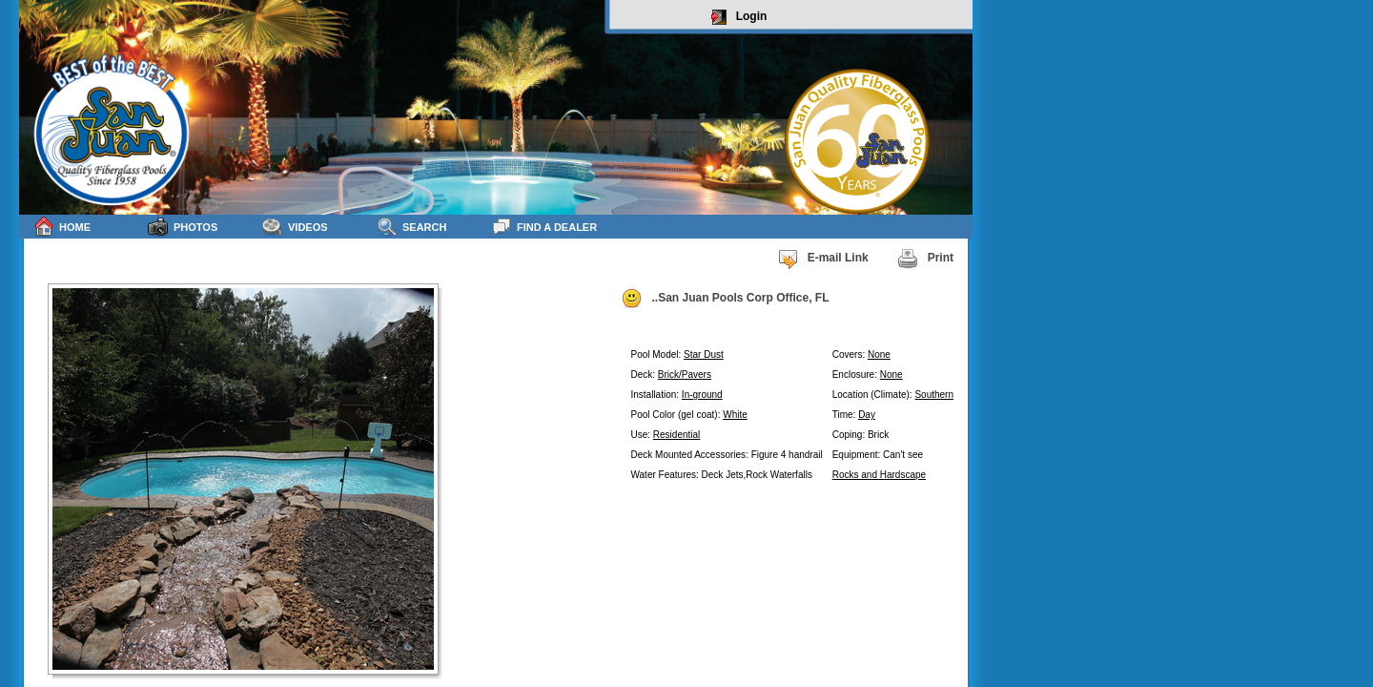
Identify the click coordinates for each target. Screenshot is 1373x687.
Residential (676, 434)
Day (866, 414)
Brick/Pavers (684, 374)
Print (925, 258)
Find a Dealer (544, 227)
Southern (933, 394)
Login (739, 17)
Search (411, 227)
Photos (182, 227)
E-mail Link (823, 258)
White (735, 414)
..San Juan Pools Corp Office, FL (725, 298)
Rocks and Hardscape (879, 474)
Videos (295, 227)
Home (62, 227)
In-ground (702, 394)
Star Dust (704, 354)
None (879, 354)
